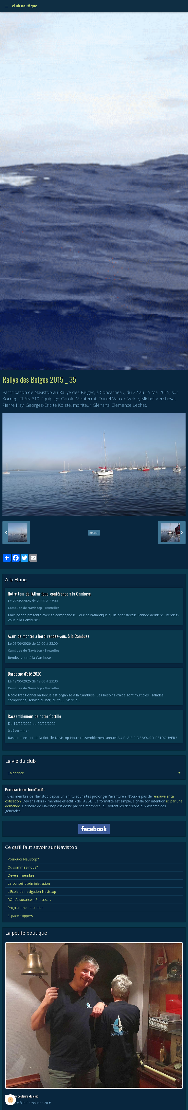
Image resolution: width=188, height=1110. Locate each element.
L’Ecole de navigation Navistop (32, 891)
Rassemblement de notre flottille (34, 716)
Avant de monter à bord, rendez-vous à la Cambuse (48, 636)
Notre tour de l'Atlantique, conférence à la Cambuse (49, 593)
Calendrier (16, 773)
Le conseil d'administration (29, 883)
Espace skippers (20, 915)
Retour (94, 533)
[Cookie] (10, 1099)
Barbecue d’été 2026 (24, 674)
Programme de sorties (25, 907)
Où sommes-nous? (23, 867)
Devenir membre (21, 875)
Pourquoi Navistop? (23, 859)
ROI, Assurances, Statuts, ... (29, 899)
